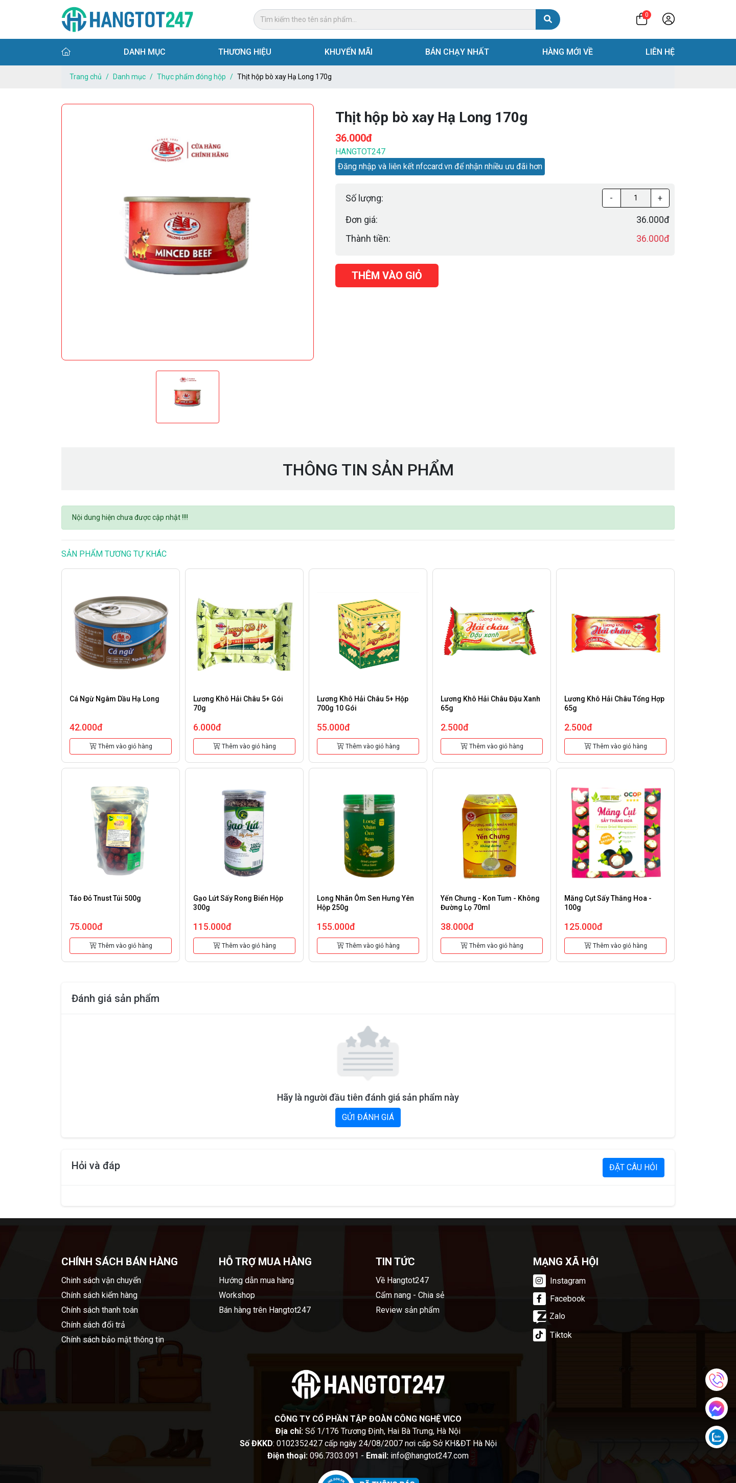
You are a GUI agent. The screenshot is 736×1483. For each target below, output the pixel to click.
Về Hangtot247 (402, 1280)
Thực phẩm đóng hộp (191, 77)
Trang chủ (86, 77)
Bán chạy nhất (457, 52)
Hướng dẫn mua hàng (256, 1280)
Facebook (559, 1298)
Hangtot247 (360, 151)
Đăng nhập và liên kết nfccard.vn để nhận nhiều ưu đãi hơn (440, 166)
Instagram (559, 1280)
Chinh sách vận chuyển (101, 1280)
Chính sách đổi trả (93, 1325)
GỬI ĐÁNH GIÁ (368, 1117)
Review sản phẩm (408, 1310)
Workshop (237, 1295)
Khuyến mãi (349, 52)
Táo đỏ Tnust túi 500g (105, 898)
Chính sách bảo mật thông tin (112, 1339)
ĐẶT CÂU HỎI (633, 1167)
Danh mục (145, 52)
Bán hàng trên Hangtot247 (265, 1310)
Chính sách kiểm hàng (99, 1295)
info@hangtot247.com (429, 1456)
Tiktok (552, 1335)
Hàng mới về (567, 52)
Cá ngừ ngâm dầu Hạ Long (114, 699)
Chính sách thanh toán (99, 1310)
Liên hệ (660, 52)
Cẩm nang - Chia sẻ (410, 1295)
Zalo (549, 1316)
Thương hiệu (244, 52)
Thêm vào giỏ (387, 275)
